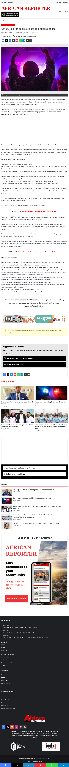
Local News (4, 680)
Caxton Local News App (8, 708)
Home (3, 21)
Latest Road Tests (6, 700)
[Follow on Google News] (34, 364)
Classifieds (4, 697)
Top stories (35, 761)
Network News (5, 683)
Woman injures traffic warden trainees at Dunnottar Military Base (39, 252)
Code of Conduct (6, 660)
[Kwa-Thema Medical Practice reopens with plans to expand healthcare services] (17, 416)
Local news (15, 21)
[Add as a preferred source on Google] (10, 14)
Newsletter (4, 705)
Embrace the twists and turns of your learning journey (39, 211)
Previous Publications (7, 654)
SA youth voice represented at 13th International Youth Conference (36, 523)
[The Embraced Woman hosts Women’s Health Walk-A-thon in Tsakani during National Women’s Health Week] (51, 416)
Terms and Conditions (7, 663)
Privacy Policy (5, 657)
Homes (3, 703)
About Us (4, 650)
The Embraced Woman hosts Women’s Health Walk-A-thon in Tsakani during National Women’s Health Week (51, 426)
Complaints (4, 670)
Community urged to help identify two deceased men (32, 498)
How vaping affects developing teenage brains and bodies (33, 490)
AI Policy (3, 665)
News (9, 21)
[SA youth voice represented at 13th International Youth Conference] (6, 525)
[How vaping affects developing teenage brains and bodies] (17, 393)
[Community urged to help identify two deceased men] (51, 393)
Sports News (5, 686)
